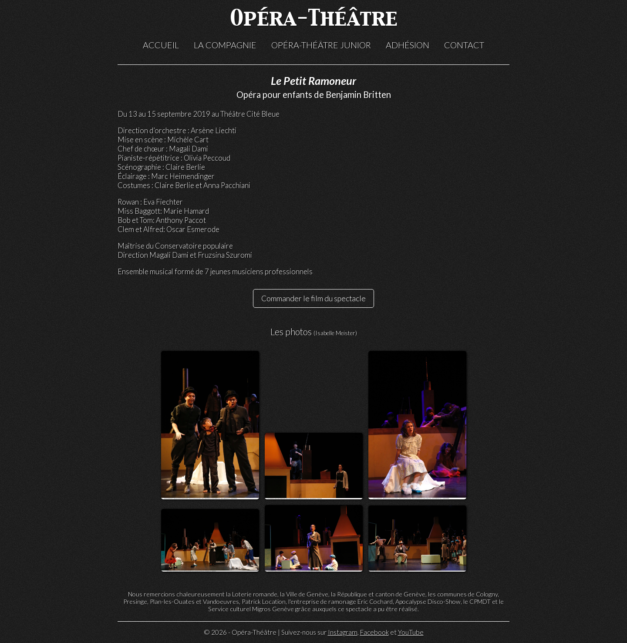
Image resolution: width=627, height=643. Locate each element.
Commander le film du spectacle (313, 298)
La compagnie (225, 45)
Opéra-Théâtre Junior (321, 45)
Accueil (161, 45)
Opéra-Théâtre (314, 19)
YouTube (411, 632)
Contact (464, 45)
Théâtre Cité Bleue (250, 113)
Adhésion (407, 45)
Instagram (342, 632)
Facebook (374, 632)
